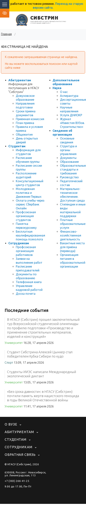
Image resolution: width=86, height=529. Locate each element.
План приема (25, 123)
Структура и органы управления (68, 150)
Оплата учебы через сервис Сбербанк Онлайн (30, 204)
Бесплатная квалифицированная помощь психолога (30, 235)
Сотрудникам (18, 243)
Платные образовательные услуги (72, 223)
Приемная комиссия (30, 119)
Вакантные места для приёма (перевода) (72, 247)
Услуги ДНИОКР (71, 115)
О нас (64, 91)
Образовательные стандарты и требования (73, 169)
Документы (68, 157)
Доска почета (25, 293)
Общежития (24, 134)
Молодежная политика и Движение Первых (28, 192)
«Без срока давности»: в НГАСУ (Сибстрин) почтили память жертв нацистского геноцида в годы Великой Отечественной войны (43, 396)
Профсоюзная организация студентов (26, 216)
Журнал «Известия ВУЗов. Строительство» (72, 122)
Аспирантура (69, 95)
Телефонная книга (29, 282)
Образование (69, 161)
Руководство (69, 177)
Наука (57, 88)
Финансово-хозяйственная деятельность (70, 235)
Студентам (16, 146)
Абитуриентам (19, 80)
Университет (14, 342)
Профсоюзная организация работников (26, 250)
